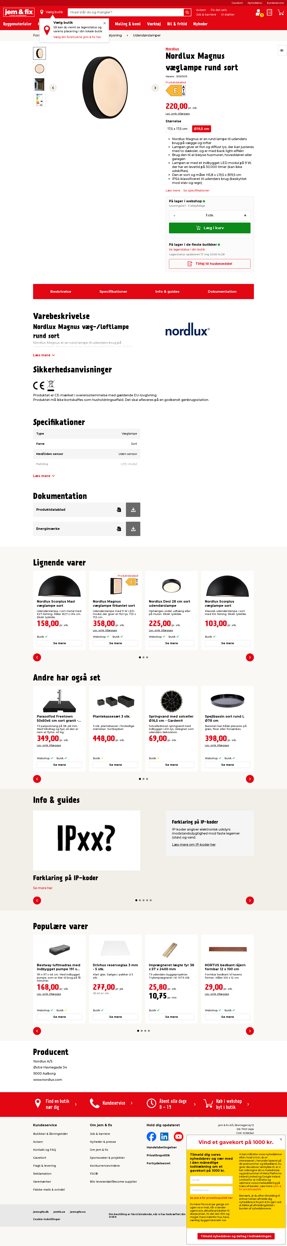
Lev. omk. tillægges (178, 113)
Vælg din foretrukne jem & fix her (77, 37)
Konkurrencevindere (105, 1165)
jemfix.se (59, 1212)
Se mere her (42, 888)
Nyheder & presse (103, 1142)
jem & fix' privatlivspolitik (260, 1188)
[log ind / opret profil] (258, 12)
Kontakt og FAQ (44, 1150)
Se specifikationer (196, 190)
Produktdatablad (176, 82)
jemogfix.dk (41, 1212)
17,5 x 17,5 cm (177, 129)
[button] (140, 657)
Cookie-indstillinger (46, 1219)
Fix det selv (219, 10)
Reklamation (42, 1173)
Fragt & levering (44, 1165)
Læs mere (173, 190)
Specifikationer (113, 292)
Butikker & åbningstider (50, 1134)
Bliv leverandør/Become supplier (113, 1181)
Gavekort (237, 3)
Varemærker (42, 1181)
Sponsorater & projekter (107, 1158)
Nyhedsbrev (255, 3)
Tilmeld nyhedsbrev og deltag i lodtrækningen (236, 1236)
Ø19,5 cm (201, 129)
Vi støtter (228, 14)
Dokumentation (222, 292)
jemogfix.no (78, 1212)
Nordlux (172, 49)
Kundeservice (275, 3)
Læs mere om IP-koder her (194, 844)
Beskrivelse (60, 292)
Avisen (201, 10)
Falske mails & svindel (49, 1189)
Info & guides (167, 292)
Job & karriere (206, 14)
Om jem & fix (99, 1150)
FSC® (94, 1173)
